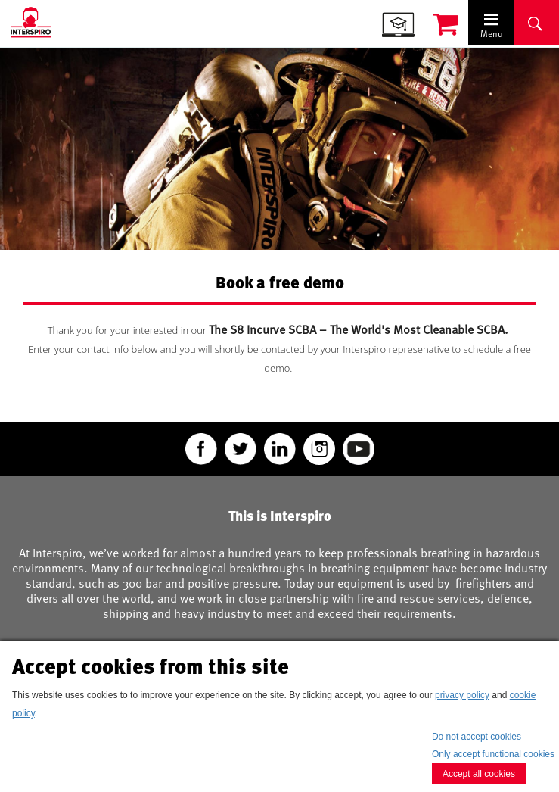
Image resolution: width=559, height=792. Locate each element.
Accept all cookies (479, 774)
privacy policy (462, 695)
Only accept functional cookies (493, 754)
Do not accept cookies (476, 736)
